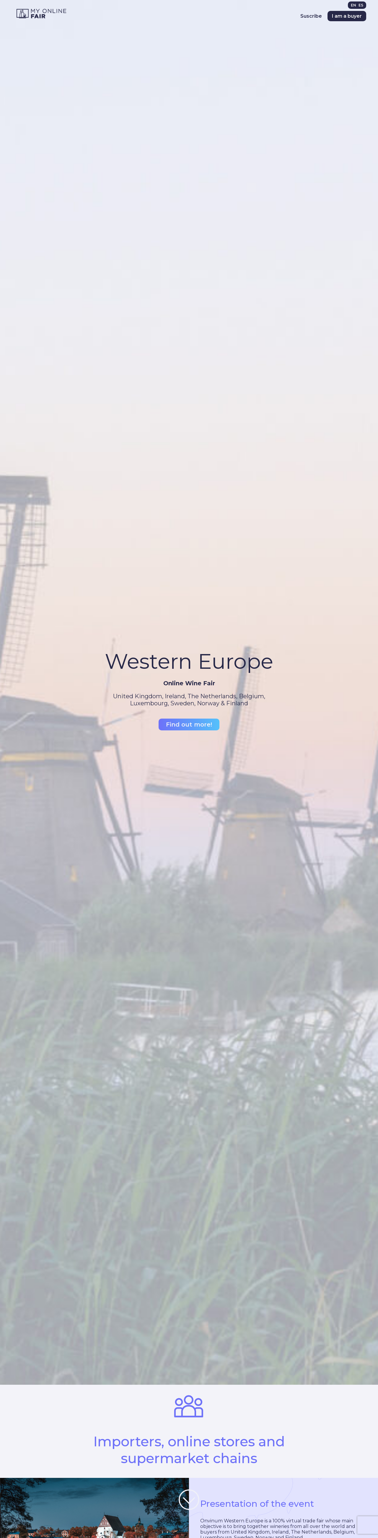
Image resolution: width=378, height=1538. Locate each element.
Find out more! (189, 724)
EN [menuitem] (353, 5)
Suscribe (311, 16)
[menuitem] (355, 5)
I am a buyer (347, 16)
